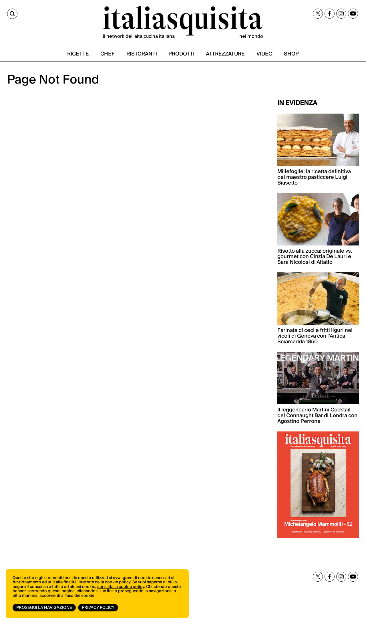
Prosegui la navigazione (44, 607)
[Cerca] (12, 14)
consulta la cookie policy (120, 586)
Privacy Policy (98, 607)
